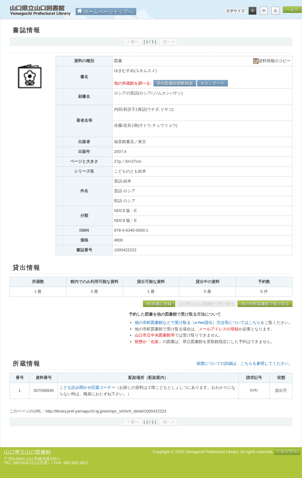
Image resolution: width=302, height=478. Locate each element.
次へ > (168, 41)
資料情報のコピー (272, 61)
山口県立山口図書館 (40, 10)
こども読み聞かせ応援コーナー (87, 387)
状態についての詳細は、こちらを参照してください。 (244, 363)
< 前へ (133, 41)
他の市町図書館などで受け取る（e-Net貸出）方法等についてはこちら (197, 322)
